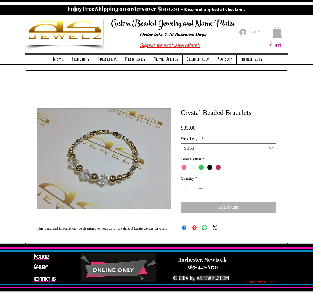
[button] (80, 59)
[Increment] (201, 188)
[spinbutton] (193, 188)
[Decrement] (185, 188)
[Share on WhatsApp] (204, 227)
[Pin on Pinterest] (194, 227)
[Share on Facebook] (184, 227)
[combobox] (228, 148)
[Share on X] (215, 227)
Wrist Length (192, 139)
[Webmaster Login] (263, 282)
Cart (276, 45)
